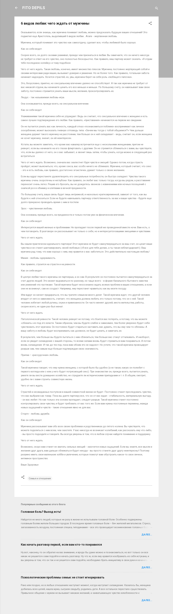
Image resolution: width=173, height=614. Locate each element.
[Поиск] (157, 9)
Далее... (147, 534)
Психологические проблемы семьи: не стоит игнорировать (62, 577)
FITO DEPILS (33, 7)
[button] (150, 23)
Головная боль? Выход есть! (41, 511)
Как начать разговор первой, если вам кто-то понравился (61, 544)
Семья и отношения (40, 478)
